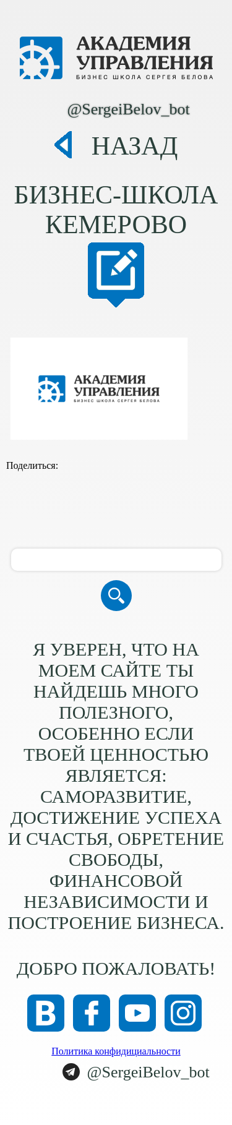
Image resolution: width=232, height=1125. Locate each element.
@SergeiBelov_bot (128, 109)
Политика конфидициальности (116, 1051)
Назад (135, 146)
